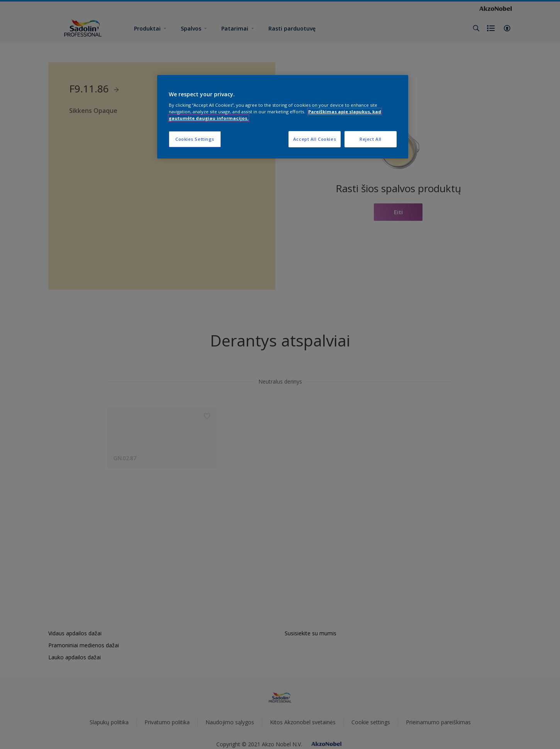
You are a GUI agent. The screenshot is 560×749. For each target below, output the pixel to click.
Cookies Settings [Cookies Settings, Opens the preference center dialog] (194, 139)
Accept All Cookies (314, 139)
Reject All (371, 139)
